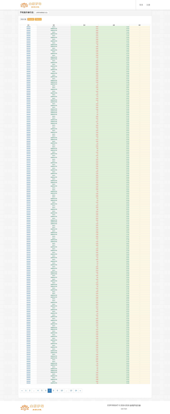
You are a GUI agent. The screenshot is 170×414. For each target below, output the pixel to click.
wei (122, 409)
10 (62, 391)
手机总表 (30, 19)
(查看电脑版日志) (42, 12)
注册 (148, 5)
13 (71, 391)
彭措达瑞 (28, 26)
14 (76, 391)
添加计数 (23, 19)
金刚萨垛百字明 (54, 28)
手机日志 (38, 19)
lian (125, 409)
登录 (141, 5)
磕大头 (53, 26)
